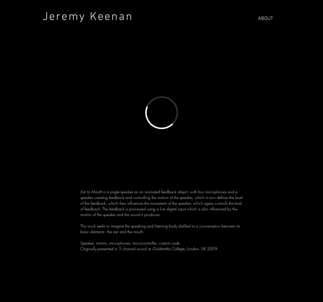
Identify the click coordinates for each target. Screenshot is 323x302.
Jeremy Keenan (84, 17)
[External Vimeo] (161, 112)
